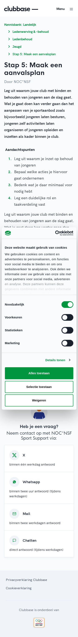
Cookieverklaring (19, 588)
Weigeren (39, 400)
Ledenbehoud (22, 39)
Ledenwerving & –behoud (30, 31)
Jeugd (16, 46)
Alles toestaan (39, 373)
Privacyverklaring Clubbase (26, 580)
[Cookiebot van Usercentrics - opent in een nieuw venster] (55, 233)
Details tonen (55, 360)
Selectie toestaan (39, 387)
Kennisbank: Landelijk (20, 24)
